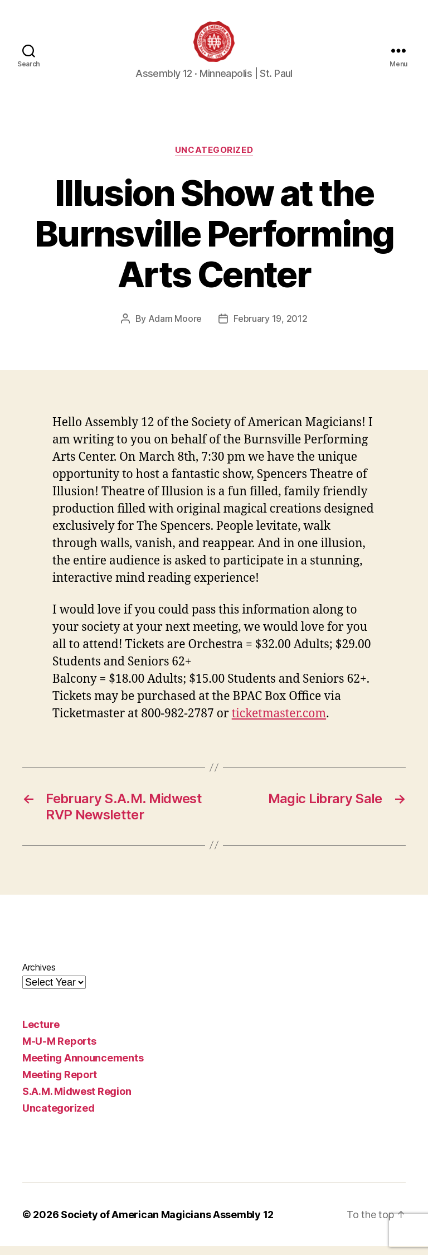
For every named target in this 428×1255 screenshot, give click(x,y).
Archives (39, 976)
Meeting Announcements (82, 1067)
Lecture (41, 1033)
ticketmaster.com (279, 722)
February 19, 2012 (270, 327)
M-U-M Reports (59, 1050)
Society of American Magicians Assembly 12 (167, 1223)
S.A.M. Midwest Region (76, 1100)
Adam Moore (175, 327)
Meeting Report (59, 1083)
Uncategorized (214, 160)
